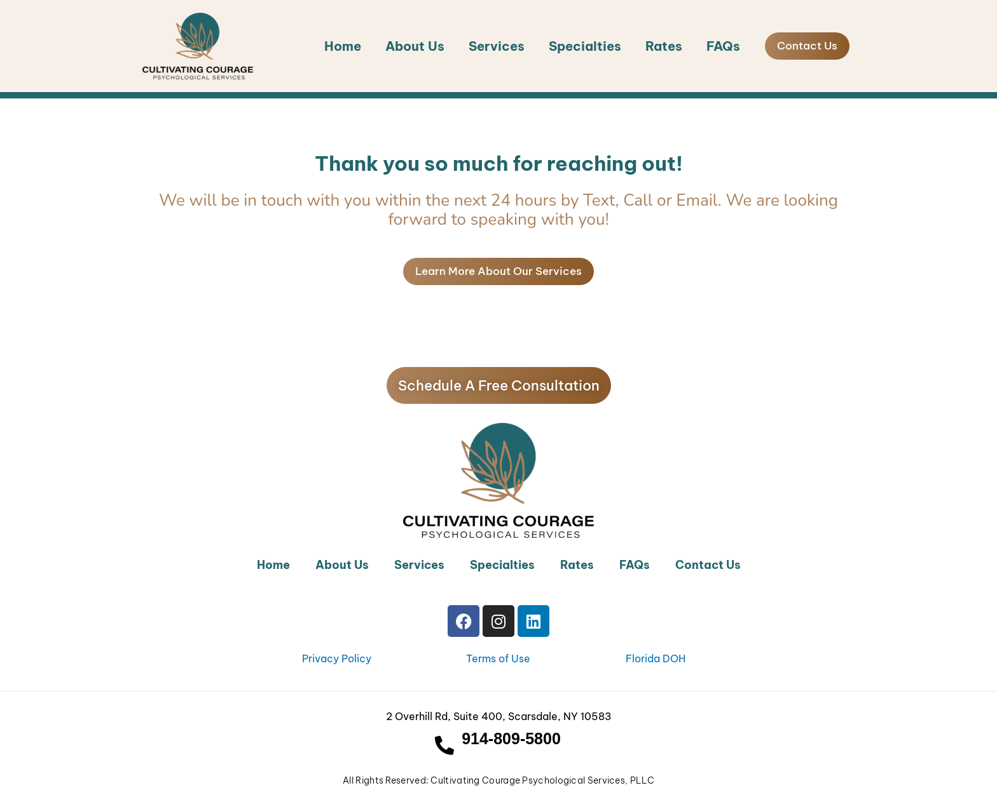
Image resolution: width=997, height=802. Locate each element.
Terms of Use (498, 658)
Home (342, 46)
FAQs (723, 46)
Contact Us (708, 565)
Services (497, 46)
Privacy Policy (336, 658)
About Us (414, 46)
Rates (663, 46)
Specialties (585, 46)
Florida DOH (655, 658)
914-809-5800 (511, 738)
